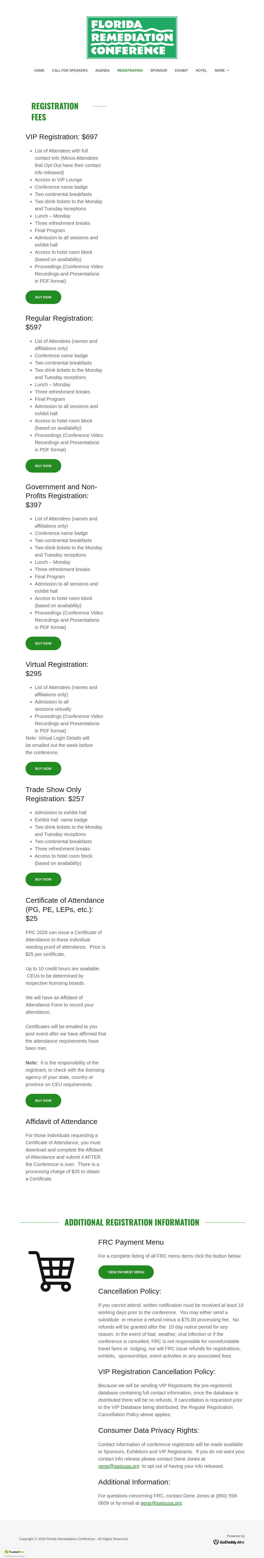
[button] (222, 70)
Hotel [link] (201, 70)
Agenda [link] (102, 70)
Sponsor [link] (158, 70)
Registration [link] (130, 70)
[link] (132, 37)
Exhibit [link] (181, 70)
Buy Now (43, 297)
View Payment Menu (126, 1272)
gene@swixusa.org (118, 1466)
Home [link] (39, 70)
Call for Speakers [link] (70, 70)
